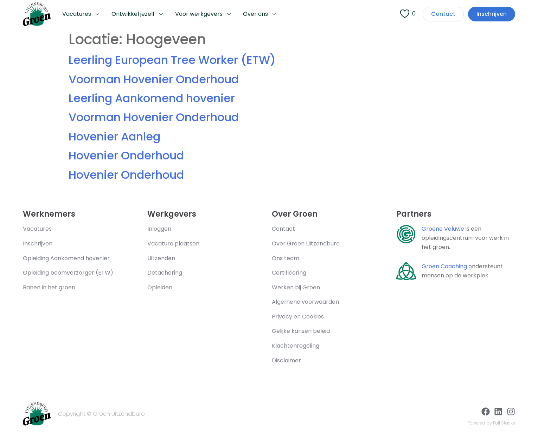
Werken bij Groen (296, 287)
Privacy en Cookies (298, 317)
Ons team (285, 258)
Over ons (260, 14)
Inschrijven (37, 243)
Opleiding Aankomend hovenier (66, 258)
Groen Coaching (444, 266)
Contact (283, 229)
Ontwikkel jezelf (137, 14)
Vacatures (81, 14)
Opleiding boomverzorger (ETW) (68, 273)
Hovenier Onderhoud (126, 155)
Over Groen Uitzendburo (306, 243)
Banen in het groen (49, 287)
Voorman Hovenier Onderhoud (154, 79)
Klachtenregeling (295, 346)
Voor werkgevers (203, 14)
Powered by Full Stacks (491, 423)
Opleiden (159, 287)
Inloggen (159, 229)
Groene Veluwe (443, 229)
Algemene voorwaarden (305, 302)
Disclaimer (286, 360)
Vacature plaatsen (173, 243)
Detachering (165, 273)
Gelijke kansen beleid (301, 331)
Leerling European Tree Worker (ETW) (172, 60)
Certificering (289, 273)
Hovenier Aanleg (114, 136)
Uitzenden (161, 258)
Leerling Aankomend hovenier (152, 98)
